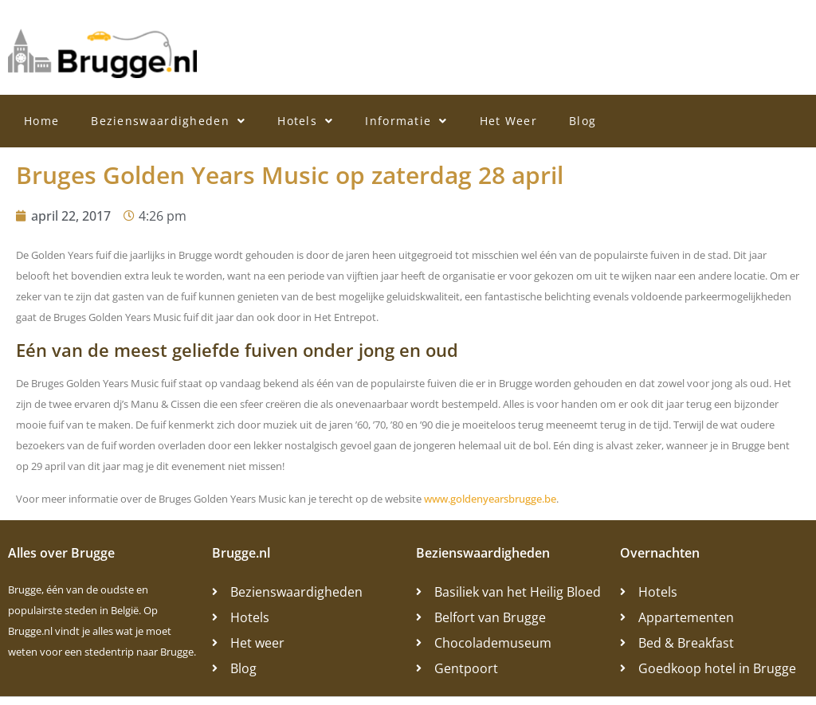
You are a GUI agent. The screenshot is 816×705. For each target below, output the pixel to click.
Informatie (406, 121)
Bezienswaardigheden (168, 121)
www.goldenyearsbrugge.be (490, 499)
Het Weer (508, 120)
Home (41, 120)
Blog (582, 120)
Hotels (305, 121)
